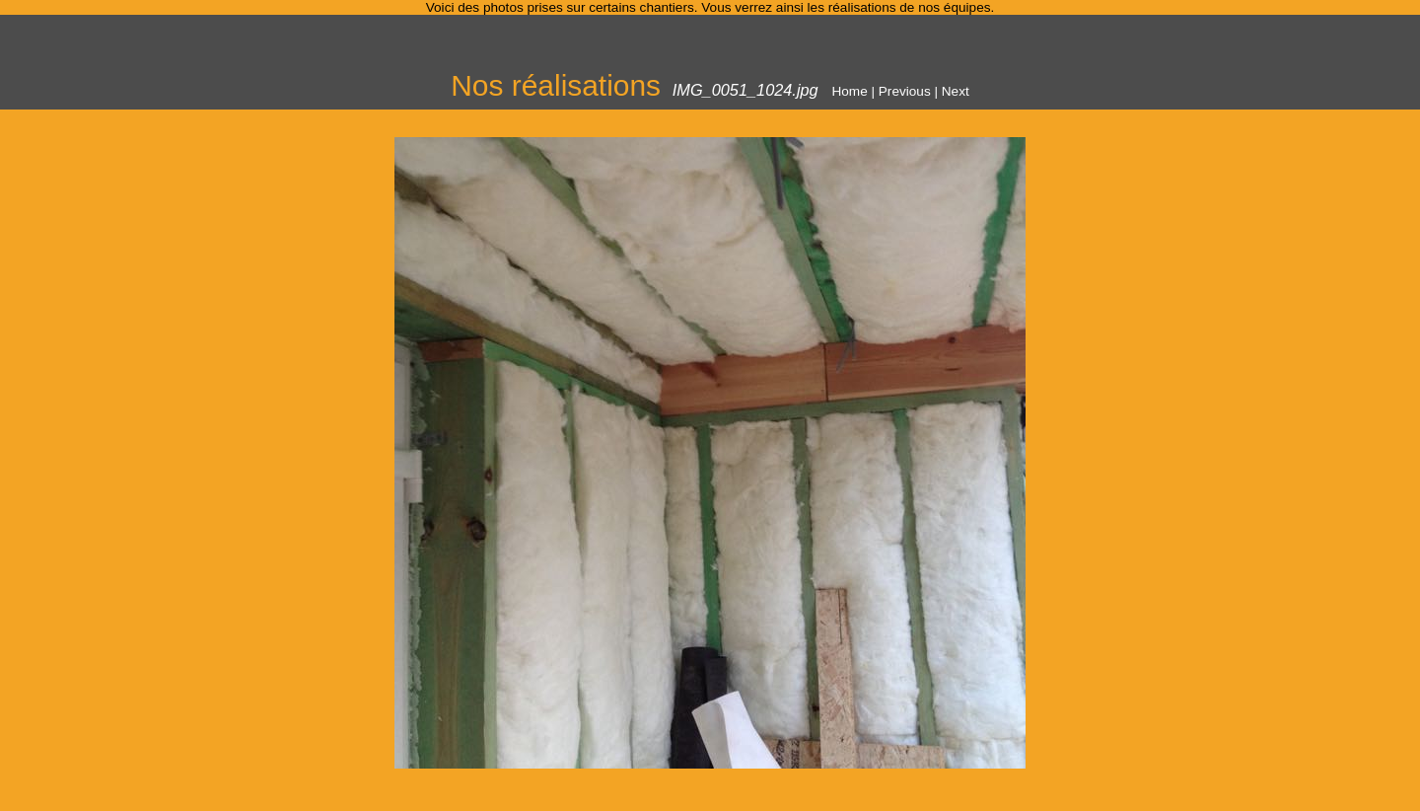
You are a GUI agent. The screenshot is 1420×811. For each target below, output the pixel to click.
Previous (905, 91)
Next (955, 91)
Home (849, 91)
